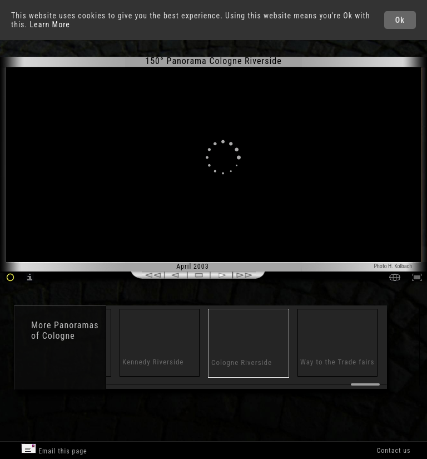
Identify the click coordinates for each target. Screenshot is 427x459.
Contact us (393, 451)
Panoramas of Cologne (64, 330)
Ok (400, 20)
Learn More (49, 24)
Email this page (54, 449)
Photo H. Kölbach (393, 266)
